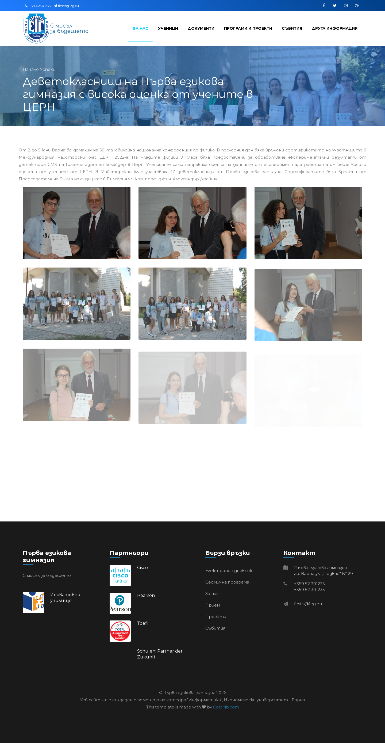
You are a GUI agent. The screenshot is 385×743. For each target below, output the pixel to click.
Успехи (48, 69)
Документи (201, 28)
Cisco (142, 567)
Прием (212, 605)
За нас (140, 28)
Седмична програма (227, 582)
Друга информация (334, 28)
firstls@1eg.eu (66, 6)
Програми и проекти (248, 28)
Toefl (142, 623)
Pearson (146, 595)
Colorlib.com (226, 707)
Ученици (168, 28)
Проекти (215, 616)
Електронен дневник (228, 570)
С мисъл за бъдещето (69, 28)
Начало (31, 69)
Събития (292, 28)
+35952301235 (38, 6)
